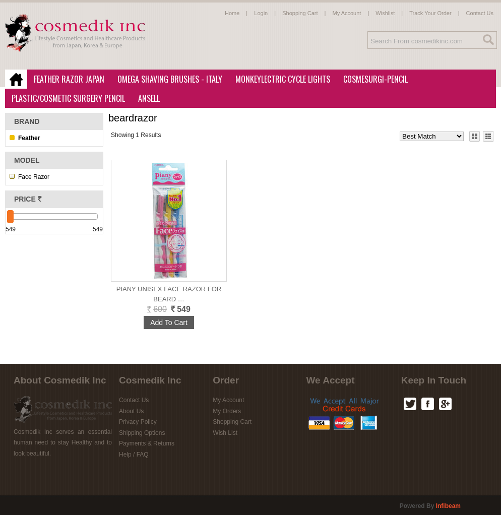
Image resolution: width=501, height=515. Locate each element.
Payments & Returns (146, 443)
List (487, 136)
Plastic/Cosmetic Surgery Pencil (65, 98)
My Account (347, 13)
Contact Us (479, 13)
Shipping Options (142, 432)
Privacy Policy (138, 421)
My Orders (227, 411)
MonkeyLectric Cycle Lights (280, 79)
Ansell (146, 98)
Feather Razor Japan (66, 79)
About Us (131, 411)
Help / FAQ (134, 454)
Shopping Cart (300, 13)
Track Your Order (430, 13)
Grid (474, 136)
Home (232, 13)
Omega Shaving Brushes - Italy (167, 79)
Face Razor (33, 176)
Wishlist (385, 13)
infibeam (448, 505)
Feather (29, 138)
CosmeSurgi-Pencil (375, 79)
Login (261, 13)
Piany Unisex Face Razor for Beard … (169, 294)
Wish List (225, 432)
